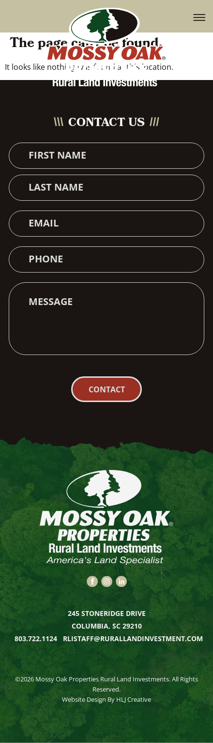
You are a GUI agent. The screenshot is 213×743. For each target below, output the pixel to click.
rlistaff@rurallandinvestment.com (133, 638)
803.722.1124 (37, 638)
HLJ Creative (133, 699)
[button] (199, 16)
